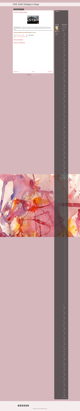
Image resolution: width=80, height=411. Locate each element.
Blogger (45, 408)
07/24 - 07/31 (64, 121)
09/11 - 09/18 (64, 85)
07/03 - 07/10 (64, 136)
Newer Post (16, 71)
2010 (64, 397)
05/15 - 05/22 (64, 172)
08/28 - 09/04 (64, 95)
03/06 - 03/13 (64, 348)
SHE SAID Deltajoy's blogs (26, 4)
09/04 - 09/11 (64, 90)
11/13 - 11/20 (64, 39)
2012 (64, 27)
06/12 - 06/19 (64, 152)
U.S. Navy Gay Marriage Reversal (22, 36)
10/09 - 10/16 (64, 64)
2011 (64, 29)
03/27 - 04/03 (64, 333)
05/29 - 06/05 (64, 162)
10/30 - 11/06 (64, 49)
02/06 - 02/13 (64, 368)
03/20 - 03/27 (64, 338)
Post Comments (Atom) (35, 74)
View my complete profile (56, 34)
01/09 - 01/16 (64, 389)
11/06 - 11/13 (64, 44)
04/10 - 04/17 (64, 322)
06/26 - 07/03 (64, 141)
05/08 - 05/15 (64, 177)
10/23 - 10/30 (64, 54)
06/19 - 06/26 (64, 146)
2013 (64, 26)
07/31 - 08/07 (64, 116)
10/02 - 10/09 (64, 70)
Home (33, 71)
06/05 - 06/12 (64, 157)
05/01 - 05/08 (64, 307)
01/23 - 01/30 (64, 379)
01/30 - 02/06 (64, 374)
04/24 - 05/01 (64, 312)
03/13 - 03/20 (64, 343)
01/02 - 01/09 (64, 394)
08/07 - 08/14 (64, 111)
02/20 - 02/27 (64, 358)
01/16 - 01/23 (64, 384)
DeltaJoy (58, 31)
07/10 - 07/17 (64, 131)
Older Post (50, 71)
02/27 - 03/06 (64, 353)
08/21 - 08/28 (64, 100)
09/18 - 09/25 (64, 80)
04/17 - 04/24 (64, 317)
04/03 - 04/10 (64, 327)
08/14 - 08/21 (64, 105)
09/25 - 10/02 (64, 75)
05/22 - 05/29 (64, 167)
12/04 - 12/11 (64, 34)
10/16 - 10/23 (64, 59)
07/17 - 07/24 (64, 126)
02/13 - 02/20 (64, 363)
